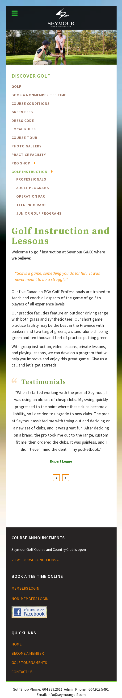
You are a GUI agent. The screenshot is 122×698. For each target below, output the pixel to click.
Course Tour (24, 137)
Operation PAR (30, 196)
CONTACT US (22, 671)
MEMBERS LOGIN (25, 588)
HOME (17, 644)
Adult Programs (32, 187)
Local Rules (24, 129)
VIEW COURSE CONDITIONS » (35, 559)
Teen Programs (31, 204)
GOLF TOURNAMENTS (29, 662)
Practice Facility (29, 154)
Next (65, 477)
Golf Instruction (29, 171)
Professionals (31, 179)
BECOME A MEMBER (28, 653)
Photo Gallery (27, 146)
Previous (56, 477)
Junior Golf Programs (39, 213)
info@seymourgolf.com (66, 694)
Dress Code (23, 120)
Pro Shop (21, 163)
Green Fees (22, 112)
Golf (16, 86)
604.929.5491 (98, 689)
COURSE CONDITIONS (31, 103)
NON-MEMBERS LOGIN (30, 598)
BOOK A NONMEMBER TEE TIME (39, 95)
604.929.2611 (52, 689)
